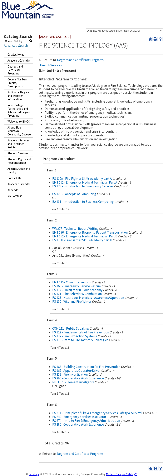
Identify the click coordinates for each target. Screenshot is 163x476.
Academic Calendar (18, 60)
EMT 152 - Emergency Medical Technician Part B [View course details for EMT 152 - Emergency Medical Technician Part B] (84, 236)
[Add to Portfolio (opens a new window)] (150, 39)
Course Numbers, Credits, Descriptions (17, 83)
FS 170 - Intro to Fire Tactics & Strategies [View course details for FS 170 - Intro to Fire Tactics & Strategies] (80, 340)
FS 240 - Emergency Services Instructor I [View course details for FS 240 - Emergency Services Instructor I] (80, 417)
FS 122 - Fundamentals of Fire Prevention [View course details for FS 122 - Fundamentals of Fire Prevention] (80, 332)
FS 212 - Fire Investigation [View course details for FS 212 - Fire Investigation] (70, 374)
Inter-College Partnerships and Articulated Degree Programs (18, 110)
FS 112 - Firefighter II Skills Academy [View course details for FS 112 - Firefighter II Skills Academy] (77, 290)
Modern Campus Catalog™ (121, 474)
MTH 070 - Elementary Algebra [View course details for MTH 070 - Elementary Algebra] (73, 382)
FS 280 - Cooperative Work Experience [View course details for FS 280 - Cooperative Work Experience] (78, 378)
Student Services (17, 153)
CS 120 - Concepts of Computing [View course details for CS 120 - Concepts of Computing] (74, 194)
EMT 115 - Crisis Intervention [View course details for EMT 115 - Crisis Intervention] (71, 282)
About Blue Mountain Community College (19, 131)
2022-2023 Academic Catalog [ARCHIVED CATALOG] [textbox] (113, 30)
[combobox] (124, 30)
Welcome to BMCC (18, 121)
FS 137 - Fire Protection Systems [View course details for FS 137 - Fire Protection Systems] (74, 336)
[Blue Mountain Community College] (28, 2)
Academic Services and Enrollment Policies (18, 144)
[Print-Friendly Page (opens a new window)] (155, 39)
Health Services (51, 65)
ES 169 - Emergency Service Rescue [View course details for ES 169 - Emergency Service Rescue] (76, 286)
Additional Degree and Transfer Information (18, 95)
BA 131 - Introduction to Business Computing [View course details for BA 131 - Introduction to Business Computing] (83, 202)
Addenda (12, 190)
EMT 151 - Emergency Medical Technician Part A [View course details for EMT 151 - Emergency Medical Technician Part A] (84, 182)
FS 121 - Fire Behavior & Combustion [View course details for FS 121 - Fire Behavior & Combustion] (77, 294)
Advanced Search (16, 45)
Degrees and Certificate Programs (15, 70)
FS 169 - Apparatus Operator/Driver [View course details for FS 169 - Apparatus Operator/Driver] (76, 370)
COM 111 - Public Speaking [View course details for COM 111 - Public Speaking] (70, 328)
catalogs (34, 474)
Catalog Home (15, 54)
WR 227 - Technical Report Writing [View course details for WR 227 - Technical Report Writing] (75, 228)
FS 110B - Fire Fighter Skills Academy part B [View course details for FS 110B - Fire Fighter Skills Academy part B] (82, 240)
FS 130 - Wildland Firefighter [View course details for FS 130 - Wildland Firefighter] (71, 301)
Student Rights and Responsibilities (19, 161)
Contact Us (14, 178)
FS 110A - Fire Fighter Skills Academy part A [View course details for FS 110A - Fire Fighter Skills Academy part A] (82, 178)
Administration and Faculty (18, 170)
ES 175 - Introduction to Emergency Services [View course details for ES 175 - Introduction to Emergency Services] (82, 186)
